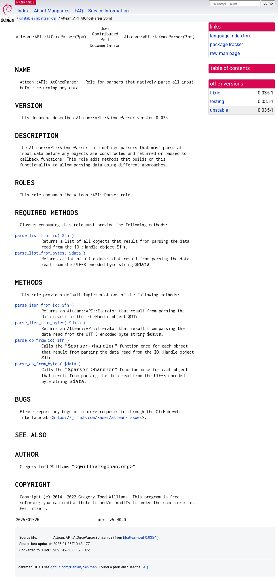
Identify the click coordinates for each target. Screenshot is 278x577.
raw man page (225, 53)
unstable (26, 18)
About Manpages (51, 11)
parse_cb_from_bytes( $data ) (48, 363)
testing (217, 101)
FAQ (79, 11)
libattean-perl (46, 18)
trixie (215, 93)
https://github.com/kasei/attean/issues (97, 417)
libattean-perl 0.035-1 (140, 538)
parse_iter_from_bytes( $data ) (50, 322)
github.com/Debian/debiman (73, 567)
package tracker (226, 44)
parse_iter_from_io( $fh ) (44, 305)
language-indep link (230, 36)
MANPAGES (25, 2)
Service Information (108, 11)
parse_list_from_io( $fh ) (44, 235)
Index (23, 11)
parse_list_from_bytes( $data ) (50, 252)
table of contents (230, 68)
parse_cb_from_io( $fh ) (42, 340)
